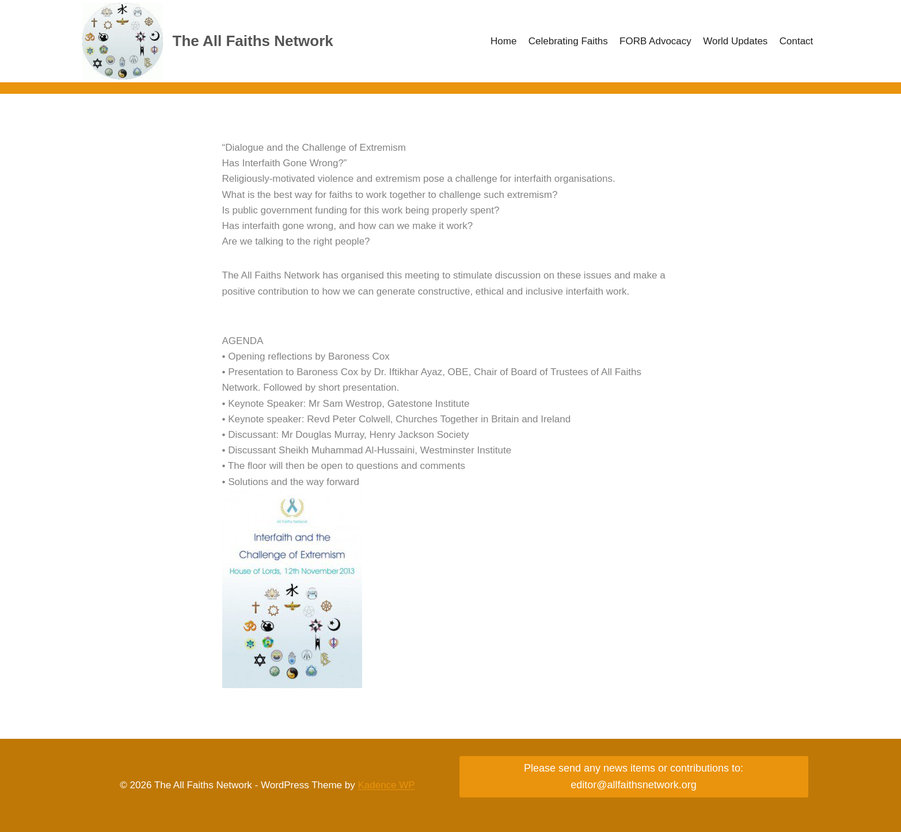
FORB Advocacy (655, 41)
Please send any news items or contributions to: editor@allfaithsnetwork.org (633, 776)
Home (503, 41)
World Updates (735, 41)
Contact (796, 41)
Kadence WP (386, 785)
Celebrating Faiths (568, 41)
